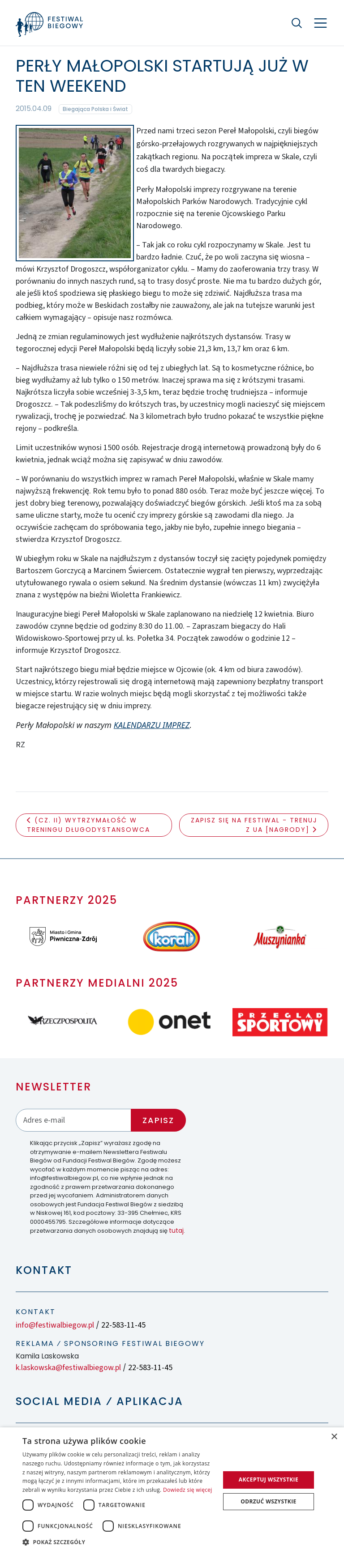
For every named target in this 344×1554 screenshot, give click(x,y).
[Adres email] (73, 1120)
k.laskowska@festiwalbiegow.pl (68, 1367)
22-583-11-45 (123, 1325)
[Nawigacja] (320, 23)
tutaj (176, 1230)
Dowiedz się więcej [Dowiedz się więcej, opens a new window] (187, 1490)
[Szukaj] (296, 22)
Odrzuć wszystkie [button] (268, 1501)
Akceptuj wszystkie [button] (268, 1479)
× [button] (334, 1437)
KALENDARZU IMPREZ (152, 725)
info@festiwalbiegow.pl (55, 1325)
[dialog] (172, 1490)
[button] (118, 1542)
